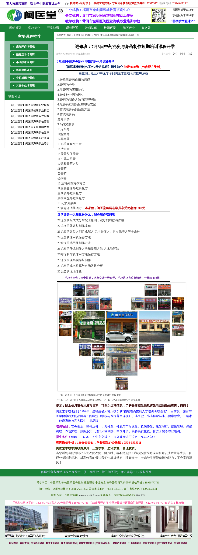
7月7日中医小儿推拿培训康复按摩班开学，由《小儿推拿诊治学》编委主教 (102, 399)
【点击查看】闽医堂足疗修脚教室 (29, 127)
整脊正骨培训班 (25, 54)
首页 (69, 35)
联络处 (146, 27)
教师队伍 (91, 27)
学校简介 (34, 27)
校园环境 (110, 27)
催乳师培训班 (24, 70)
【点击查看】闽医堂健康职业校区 (29, 105)
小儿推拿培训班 (25, 62)
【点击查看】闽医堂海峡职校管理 (29, 121)
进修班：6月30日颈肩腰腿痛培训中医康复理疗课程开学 (93, 395)
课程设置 (72, 27)
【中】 (182, 53)
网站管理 (140, 495)
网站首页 (15, 27)
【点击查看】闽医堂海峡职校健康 (29, 132)
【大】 (189, 53)
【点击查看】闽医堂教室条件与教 (29, 116)
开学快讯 (53, 27)
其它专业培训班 (25, 85)
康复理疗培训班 (25, 46)
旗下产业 (129, 27)
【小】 (175, 53)
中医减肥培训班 (25, 77)
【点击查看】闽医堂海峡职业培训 (29, 143)
